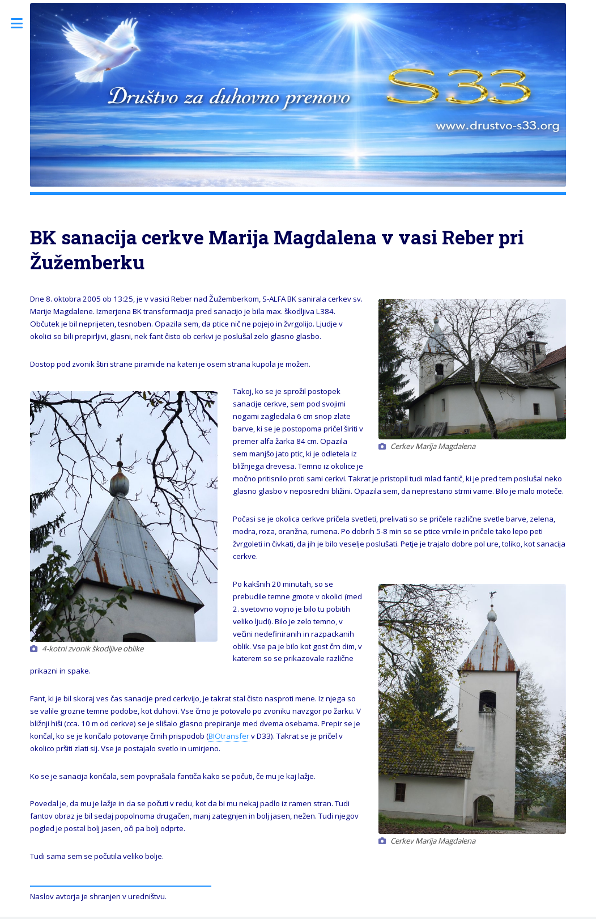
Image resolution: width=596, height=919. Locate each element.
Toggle (22, 23)
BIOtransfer (228, 736)
